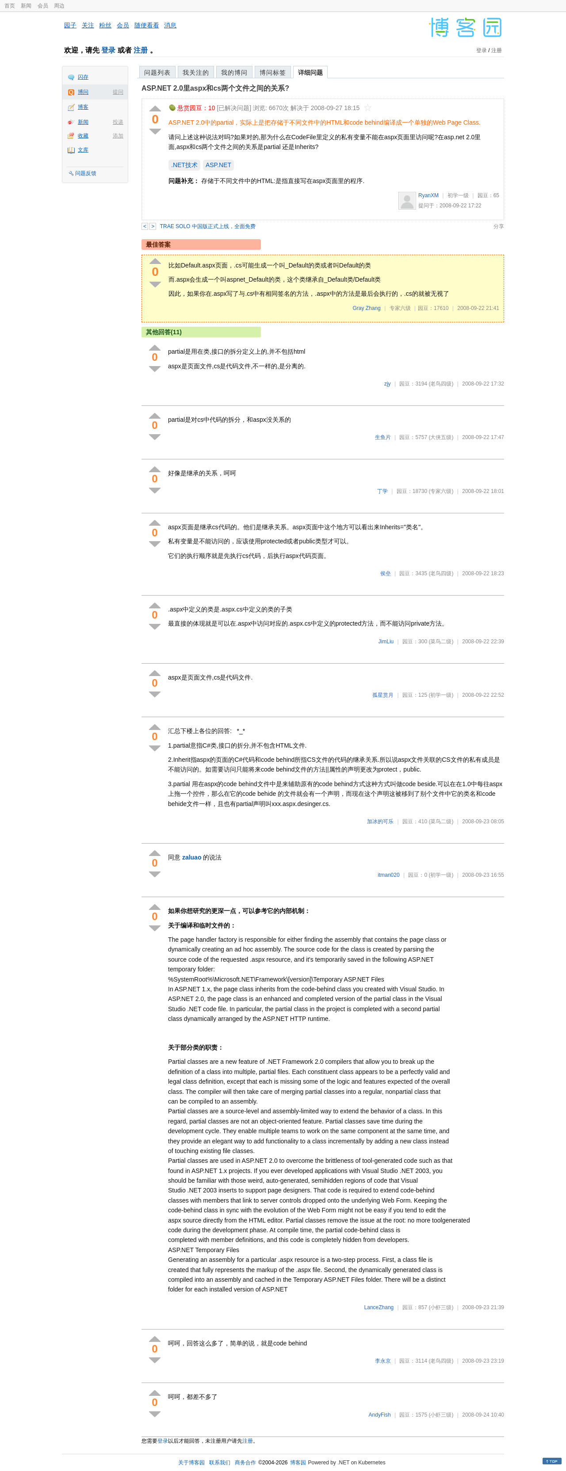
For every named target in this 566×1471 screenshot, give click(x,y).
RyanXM (428, 195)
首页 (9, 6)
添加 (118, 136)
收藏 (83, 136)
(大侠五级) (440, 437)
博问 (83, 92)
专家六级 (400, 308)
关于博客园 (191, 1463)
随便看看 (146, 25)
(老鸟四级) (440, 384)
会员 (43, 6)
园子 (70, 25)
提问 (118, 92)
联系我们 (219, 1463)
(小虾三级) (440, 1307)
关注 (88, 25)
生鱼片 (383, 437)
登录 (108, 50)
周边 (59, 6)
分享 (498, 226)
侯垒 (385, 573)
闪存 (83, 77)
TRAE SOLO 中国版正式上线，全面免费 (208, 226)
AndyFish (380, 1415)
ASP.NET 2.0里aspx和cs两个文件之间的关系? (215, 88)
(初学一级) (440, 695)
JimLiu (386, 641)
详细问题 (310, 72)
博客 (83, 107)
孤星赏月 (383, 695)
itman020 (388, 875)
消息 (170, 25)
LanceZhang (379, 1307)
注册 (141, 50)
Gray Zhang (366, 308)
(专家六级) (440, 491)
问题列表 (157, 72)
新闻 (26, 6)
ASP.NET (218, 164)
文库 (83, 150)
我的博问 (234, 72)
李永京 (383, 1361)
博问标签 (273, 72)
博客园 (298, 1463)
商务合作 (245, 1463)
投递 (118, 122)
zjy (387, 384)
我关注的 (196, 72)
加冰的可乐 (380, 821)
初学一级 (458, 195)
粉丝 (105, 25)
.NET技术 (184, 164)
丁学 (382, 491)
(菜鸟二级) (440, 641)
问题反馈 (85, 173)
